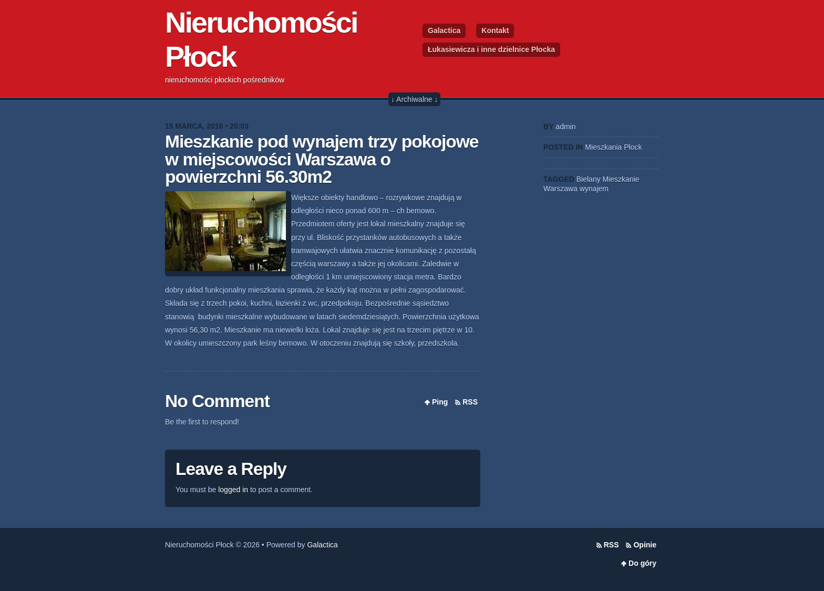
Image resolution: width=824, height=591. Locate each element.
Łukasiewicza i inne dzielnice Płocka (491, 49)
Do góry (642, 563)
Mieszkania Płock (613, 147)
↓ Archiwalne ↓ (414, 99)
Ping (440, 402)
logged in (233, 489)
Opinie (644, 545)
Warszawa (560, 188)
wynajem (594, 188)
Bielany (588, 179)
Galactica (444, 30)
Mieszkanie (621, 179)
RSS (470, 402)
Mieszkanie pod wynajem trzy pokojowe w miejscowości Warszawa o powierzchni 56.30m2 (322, 159)
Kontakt (495, 30)
